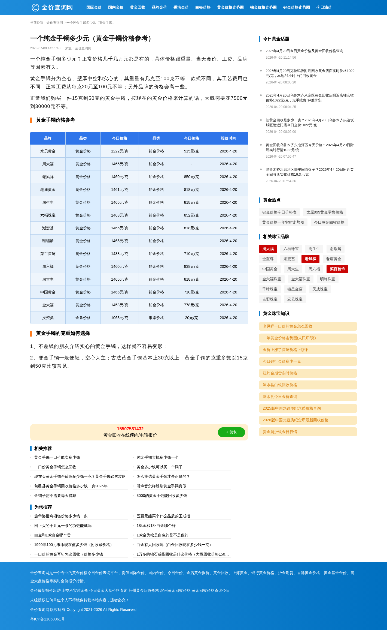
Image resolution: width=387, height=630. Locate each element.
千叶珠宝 (270, 289)
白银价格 (203, 7)
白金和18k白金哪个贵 (52, 535)
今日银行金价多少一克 (282, 361)
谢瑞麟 (335, 249)
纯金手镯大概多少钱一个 (158, 457)
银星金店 (295, 289)
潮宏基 (289, 259)
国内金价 (115, 7)
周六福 (314, 269)
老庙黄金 (333, 259)
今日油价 (324, 7)
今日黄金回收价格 (329, 222)
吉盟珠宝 (270, 299)
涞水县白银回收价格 (280, 385)
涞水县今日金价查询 (280, 396)
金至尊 (268, 259)
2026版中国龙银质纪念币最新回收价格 (295, 420)
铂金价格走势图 (263, 7)
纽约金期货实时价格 (280, 373)
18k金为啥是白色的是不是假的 (163, 535)
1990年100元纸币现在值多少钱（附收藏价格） (74, 544)
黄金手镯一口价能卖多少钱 (57, 457)
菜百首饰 (337, 269)
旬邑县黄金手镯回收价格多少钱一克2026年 (71, 486)
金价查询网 (55, 23)
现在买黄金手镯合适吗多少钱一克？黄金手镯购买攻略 (80, 476)
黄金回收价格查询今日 (211, 590)
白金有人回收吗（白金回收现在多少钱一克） (175, 544)
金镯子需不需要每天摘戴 (55, 495)
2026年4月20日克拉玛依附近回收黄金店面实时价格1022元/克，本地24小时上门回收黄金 (310, 73)
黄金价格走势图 (230, 7)
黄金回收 (137, 7)
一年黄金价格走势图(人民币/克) (289, 338)
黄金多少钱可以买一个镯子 (159, 467)
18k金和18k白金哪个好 (156, 525)
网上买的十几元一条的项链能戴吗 (63, 525)
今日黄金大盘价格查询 (108, 590)
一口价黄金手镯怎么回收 (55, 467)
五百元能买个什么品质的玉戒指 (163, 516)
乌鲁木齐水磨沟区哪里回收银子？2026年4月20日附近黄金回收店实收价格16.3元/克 (310, 171)
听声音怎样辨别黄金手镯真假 (161, 486)
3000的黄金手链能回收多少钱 (162, 495)
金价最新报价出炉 (45, 590)
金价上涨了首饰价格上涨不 (286, 349)
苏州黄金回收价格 (144, 590)
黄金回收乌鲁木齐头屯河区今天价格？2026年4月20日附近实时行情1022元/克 (310, 147)
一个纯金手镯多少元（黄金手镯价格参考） (90, 23)
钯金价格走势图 (296, 7)
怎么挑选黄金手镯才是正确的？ (163, 476)
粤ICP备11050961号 (47, 619)
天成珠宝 (320, 289)
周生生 (314, 249)
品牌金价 (159, 7)
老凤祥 (310, 259)
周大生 (293, 269)
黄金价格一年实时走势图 (283, 222)
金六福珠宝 (271, 279)
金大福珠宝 (300, 279)
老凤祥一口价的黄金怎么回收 (287, 326)
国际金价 (94, 7)
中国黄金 (270, 269)
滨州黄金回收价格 (175, 590)
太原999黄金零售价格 (324, 212)
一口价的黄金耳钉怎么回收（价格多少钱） (70, 554)
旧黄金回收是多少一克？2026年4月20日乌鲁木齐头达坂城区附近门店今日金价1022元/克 (310, 122)
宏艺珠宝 (295, 299)
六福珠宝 (291, 249)
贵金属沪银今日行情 (280, 432)
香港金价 (181, 7)
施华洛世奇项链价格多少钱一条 (61, 516)
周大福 (268, 249)
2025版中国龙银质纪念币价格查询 (292, 408)
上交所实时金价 (75, 590)
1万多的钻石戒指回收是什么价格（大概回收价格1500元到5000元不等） (182, 555)
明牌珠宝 (327, 279)
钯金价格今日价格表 (279, 212)
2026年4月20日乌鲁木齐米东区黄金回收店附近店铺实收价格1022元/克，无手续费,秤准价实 (310, 97)
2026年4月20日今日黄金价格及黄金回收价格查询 (304, 51)
